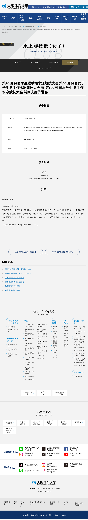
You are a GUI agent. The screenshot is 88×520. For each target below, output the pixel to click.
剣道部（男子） (55, 333)
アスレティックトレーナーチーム (79, 328)
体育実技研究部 (79, 340)
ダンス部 (66, 341)
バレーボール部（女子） (42, 343)
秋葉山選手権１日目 (13, 290)
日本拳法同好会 (79, 363)
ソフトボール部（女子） (29, 373)
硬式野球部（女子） (29, 335)
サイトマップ (67, 504)
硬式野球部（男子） (29, 331)
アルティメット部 (79, 337)
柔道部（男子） (55, 342)
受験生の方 (35, 7)
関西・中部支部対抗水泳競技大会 (18, 269)
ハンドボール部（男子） (42, 348)
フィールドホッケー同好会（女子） (79, 359)
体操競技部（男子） (66, 329)
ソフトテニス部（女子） (29, 364)
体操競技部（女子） (66, 336)
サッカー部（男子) (29, 349)
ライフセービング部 (13, 355)
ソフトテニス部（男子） (29, 359)
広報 (48, 18)
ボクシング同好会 (79, 366)
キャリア (57, 18)
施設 (30, 18)
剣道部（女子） (55, 338)
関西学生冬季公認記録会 (14, 278)
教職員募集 (7, 504)
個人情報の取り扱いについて (38, 504)
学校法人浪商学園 (79, 505)
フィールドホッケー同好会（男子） (79, 355)
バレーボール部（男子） (42, 338)
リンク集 (24, 504)
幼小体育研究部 (79, 348)
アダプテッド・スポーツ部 (79, 333)
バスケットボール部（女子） (42, 331)
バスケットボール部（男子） (42, 326)
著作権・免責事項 (55, 504)
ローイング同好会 (79, 351)
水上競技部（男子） (12, 346)
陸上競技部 (11, 327)
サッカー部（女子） (29, 354)
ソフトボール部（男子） (29, 368)
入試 (13, 18)
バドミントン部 (42, 334)
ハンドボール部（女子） (42, 352)
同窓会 (15, 504)
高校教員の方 (62, 7)
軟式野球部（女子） (29, 345)
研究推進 (74, 18)
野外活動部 (77, 345)
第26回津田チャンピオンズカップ (18, 274)
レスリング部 (55, 357)
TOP (3, 27)
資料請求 (76, 7)
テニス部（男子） (29, 377)
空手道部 (55, 328)
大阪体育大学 (15, 7)
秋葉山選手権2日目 (12, 286)
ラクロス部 (40, 359)
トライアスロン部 (13, 331)
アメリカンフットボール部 (29, 326)
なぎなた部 (55, 352)
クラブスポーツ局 (22, 18)
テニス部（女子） (29, 380)
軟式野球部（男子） (29, 340)
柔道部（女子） (55, 347)
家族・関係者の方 (49, 7)
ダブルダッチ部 (79, 342)
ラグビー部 (40, 356)
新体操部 (66, 346)
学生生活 (66, 18)
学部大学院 (39, 18)
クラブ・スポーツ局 (15, 27)
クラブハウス (78, 377)
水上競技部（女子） (30, 27)
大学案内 (4, 18)
